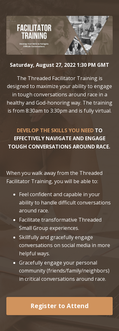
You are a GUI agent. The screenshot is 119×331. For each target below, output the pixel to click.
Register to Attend (59, 305)
